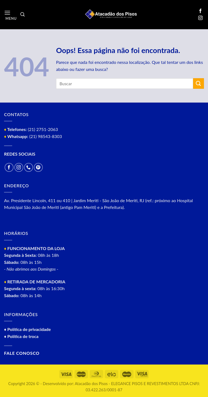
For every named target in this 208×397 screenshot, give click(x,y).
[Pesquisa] (22, 14)
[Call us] (28, 167)
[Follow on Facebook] (200, 11)
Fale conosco (22, 353)
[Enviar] (198, 83)
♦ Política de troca (21, 336)
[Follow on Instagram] (200, 18)
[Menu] (10, 15)
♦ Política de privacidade (27, 329)
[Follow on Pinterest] (38, 167)
